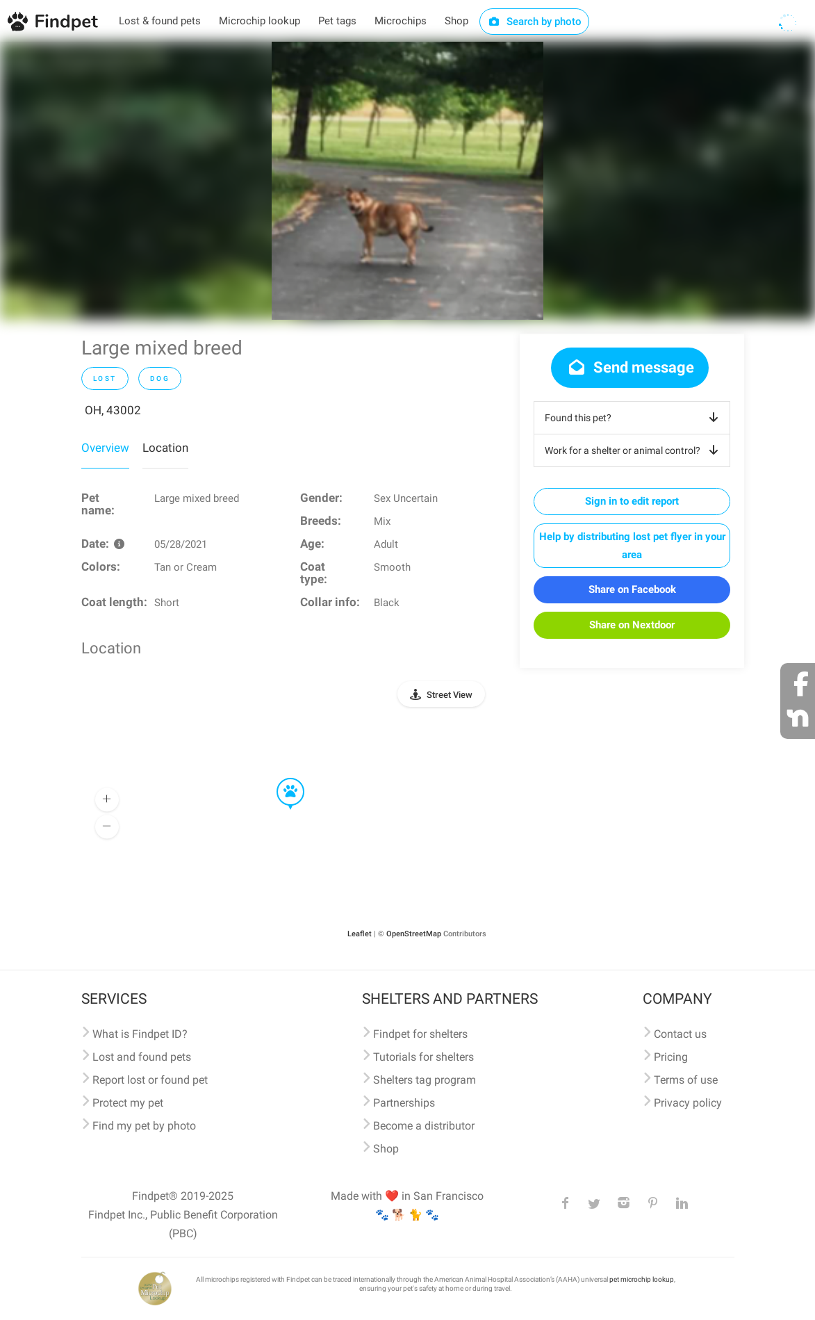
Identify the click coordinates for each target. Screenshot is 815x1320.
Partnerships (404, 1102)
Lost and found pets (141, 1057)
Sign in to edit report (632, 501)
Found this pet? (634, 418)
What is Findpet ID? (140, 1034)
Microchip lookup (259, 21)
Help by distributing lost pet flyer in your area (632, 545)
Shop (456, 21)
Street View (449, 695)
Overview (105, 448)
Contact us (680, 1034)
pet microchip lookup (641, 1279)
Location (165, 448)
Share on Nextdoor (632, 625)
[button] (281, 778)
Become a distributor (424, 1125)
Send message (630, 367)
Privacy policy (688, 1102)
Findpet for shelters (420, 1034)
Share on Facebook (632, 589)
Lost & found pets (160, 21)
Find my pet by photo (144, 1125)
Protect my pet (127, 1102)
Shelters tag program (424, 1079)
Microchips (400, 21)
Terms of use (686, 1079)
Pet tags (337, 21)
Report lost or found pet (150, 1079)
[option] (407, 181)
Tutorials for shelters (423, 1057)
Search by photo (534, 21)
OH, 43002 (113, 410)
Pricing (671, 1057)
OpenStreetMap (413, 933)
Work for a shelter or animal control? (634, 450)
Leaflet (359, 933)
